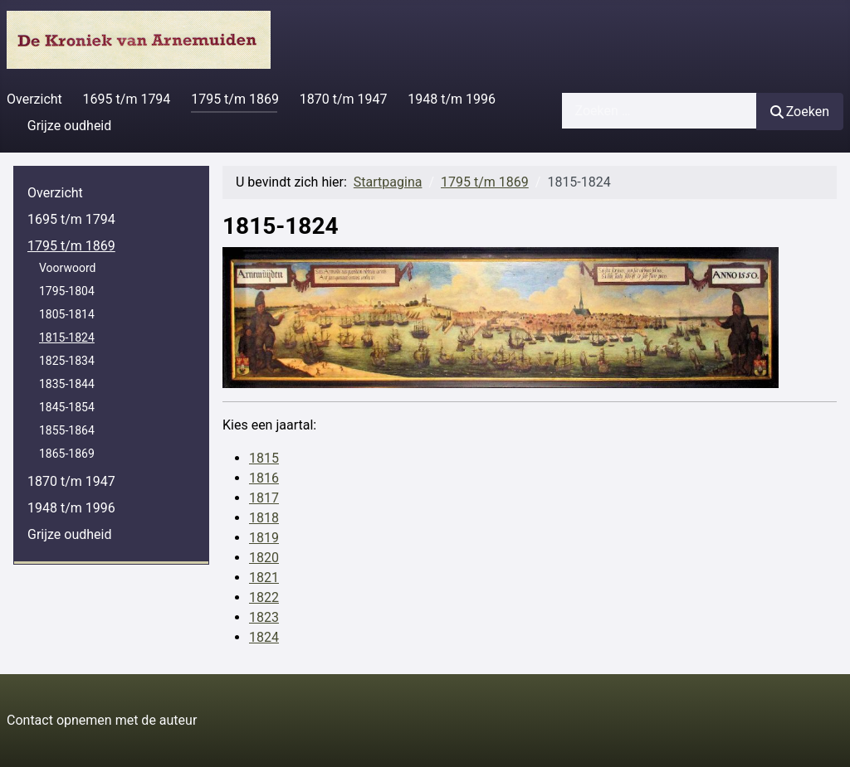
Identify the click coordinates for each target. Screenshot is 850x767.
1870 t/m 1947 (344, 99)
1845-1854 (67, 407)
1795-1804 (67, 291)
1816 (264, 478)
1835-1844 (67, 384)
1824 (264, 637)
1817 (264, 498)
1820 (264, 558)
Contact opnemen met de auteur (102, 720)
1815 (264, 458)
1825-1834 (67, 360)
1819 (264, 538)
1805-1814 (67, 314)
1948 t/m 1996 (452, 99)
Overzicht (34, 99)
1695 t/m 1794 (127, 99)
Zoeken (800, 111)
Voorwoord (67, 267)
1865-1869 (67, 453)
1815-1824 (67, 337)
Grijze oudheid (69, 125)
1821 (264, 577)
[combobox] (659, 111)
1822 (264, 597)
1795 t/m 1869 (235, 99)
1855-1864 (67, 430)
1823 (264, 617)
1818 (264, 518)
